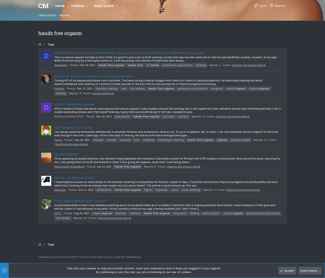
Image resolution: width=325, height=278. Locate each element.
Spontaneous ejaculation (73, 127)
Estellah (59, 88)
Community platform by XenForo (75, 257)
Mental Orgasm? (66, 154)
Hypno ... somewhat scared (74, 178)
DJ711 (57, 213)
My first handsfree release (74, 104)
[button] (88, 6)
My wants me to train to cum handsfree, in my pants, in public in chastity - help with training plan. (130, 53)
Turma (58, 139)
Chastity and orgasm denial (249, 65)
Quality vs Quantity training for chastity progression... (95, 76)
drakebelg (60, 65)
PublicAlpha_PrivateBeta (69, 166)
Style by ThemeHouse (127, 257)
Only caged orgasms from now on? (80, 201)
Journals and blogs (103, 93)
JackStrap (60, 189)
